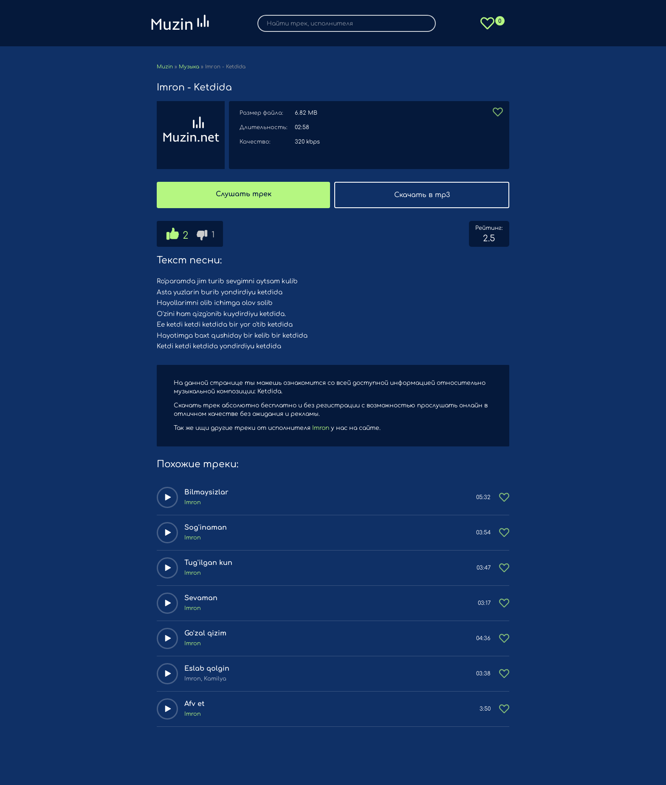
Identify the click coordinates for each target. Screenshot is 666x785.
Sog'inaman (205, 527)
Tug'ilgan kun (208, 563)
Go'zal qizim (205, 633)
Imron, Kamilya (205, 679)
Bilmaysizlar (206, 492)
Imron (320, 428)
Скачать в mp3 (422, 195)
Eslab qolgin (206, 668)
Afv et (194, 704)
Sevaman (200, 598)
